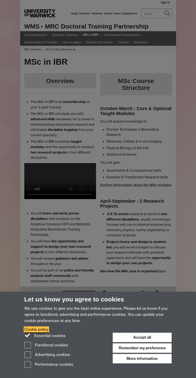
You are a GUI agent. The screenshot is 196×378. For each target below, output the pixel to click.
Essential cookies (45, 335)
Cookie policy (36, 329)
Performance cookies (48, 365)
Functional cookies (46, 345)
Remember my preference (142, 348)
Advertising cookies (47, 355)
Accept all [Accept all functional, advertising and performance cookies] (142, 337)
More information (142, 358)
